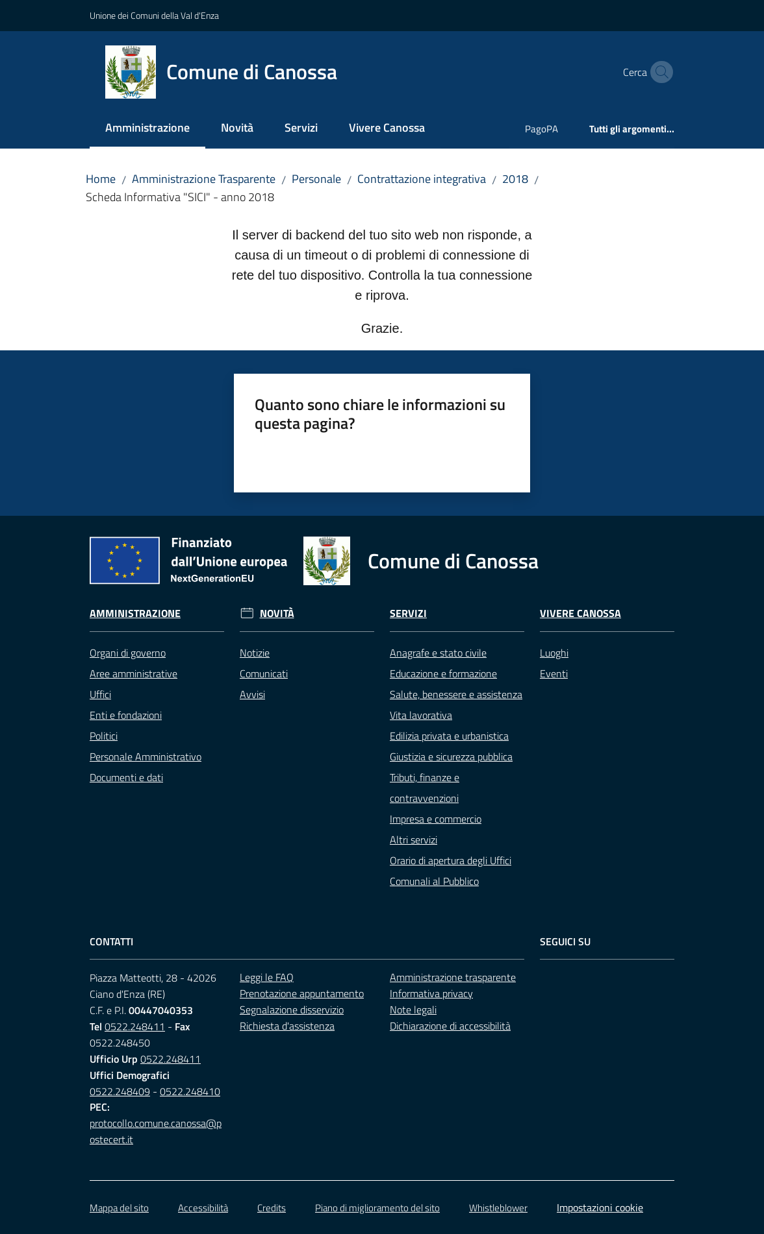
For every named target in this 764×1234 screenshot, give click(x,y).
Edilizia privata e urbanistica (449, 736)
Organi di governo (128, 652)
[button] (658, 72)
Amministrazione (135, 613)
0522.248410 (190, 1091)
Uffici (100, 694)
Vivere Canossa (580, 613)
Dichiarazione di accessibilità (450, 1026)
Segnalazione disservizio (292, 1009)
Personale (316, 179)
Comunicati (264, 673)
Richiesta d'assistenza (287, 1026)
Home (101, 179)
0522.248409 (120, 1091)
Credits (271, 1207)
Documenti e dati (126, 777)
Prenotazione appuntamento (302, 993)
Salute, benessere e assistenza (456, 694)
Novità (277, 613)
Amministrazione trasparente (453, 977)
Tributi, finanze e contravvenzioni (424, 787)
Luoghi (554, 652)
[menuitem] (147, 129)
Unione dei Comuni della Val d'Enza (154, 15)
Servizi (408, 613)
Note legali (413, 1009)
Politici (104, 736)
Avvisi (252, 694)
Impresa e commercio (435, 819)
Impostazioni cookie (600, 1207)
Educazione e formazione (443, 673)
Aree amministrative (133, 673)
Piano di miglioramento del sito (377, 1207)
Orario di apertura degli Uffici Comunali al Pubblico (450, 871)
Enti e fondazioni (126, 715)
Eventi (554, 673)
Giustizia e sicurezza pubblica (451, 756)
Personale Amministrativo (145, 756)
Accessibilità (203, 1207)
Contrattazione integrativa (421, 179)
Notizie (255, 652)
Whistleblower (498, 1207)
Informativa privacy (431, 993)
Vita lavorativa (421, 715)
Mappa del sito (119, 1207)
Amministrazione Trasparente (203, 179)
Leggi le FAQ (267, 977)
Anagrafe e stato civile (438, 652)
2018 (515, 179)
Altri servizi (413, 839)
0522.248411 (135, 1026)
